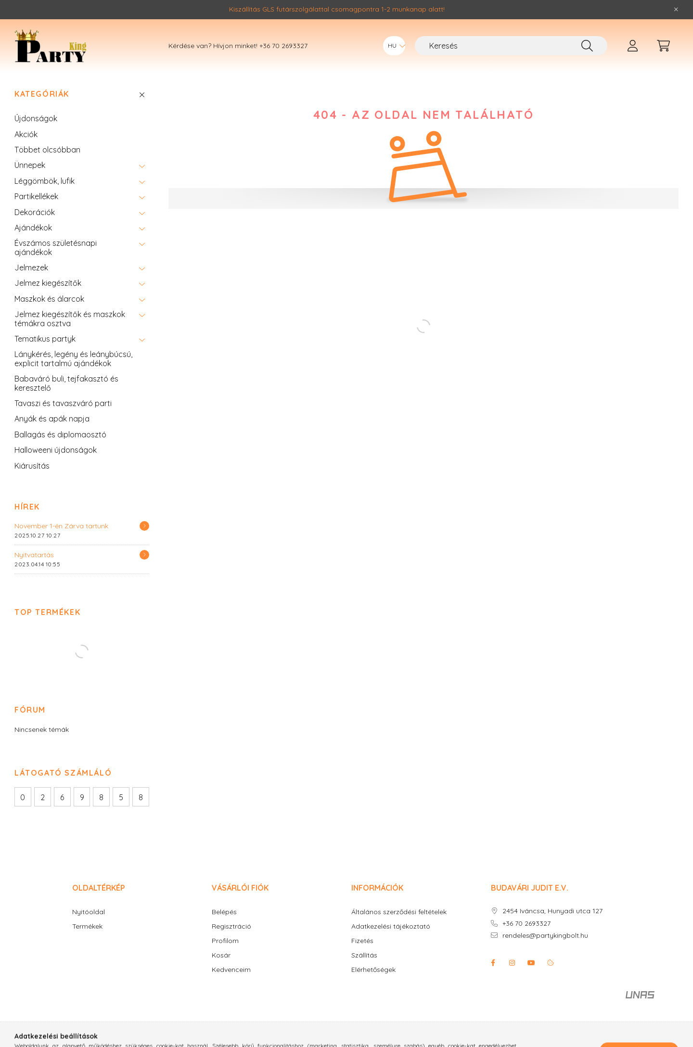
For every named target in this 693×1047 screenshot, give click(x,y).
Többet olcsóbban (47, 149)
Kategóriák (41, 94)
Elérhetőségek (373, 970)
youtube (531, 962)
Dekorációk (34, 212)
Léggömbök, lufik (44, 181)
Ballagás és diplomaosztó (60, 434)
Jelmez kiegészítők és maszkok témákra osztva (69, 318)
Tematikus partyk (45, 339)
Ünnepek (29, 165)
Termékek (87, 926)
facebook (492, 962)
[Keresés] (511, 45)
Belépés (224, 912)
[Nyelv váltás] (394, 45)
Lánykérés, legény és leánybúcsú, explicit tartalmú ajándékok (73, 358)
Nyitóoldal (88, 912)
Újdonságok (35, 118)
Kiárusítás (32, 466)
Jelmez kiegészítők (47, 283)
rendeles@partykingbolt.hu (545, 936)
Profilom (225, 941)
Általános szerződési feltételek (399, 912)
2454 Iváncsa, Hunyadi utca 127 (552, 911)
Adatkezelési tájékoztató (390, 926)
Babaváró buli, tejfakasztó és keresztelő (66, 383)
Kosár (221, 955)
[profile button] (632, 45)
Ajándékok (33, 227)
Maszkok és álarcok (49, 299)
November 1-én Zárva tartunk (61, 526)
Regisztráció (231, 926)
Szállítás (364, 955)
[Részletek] (144, 526)
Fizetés (362, 941)
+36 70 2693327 (283, 46)
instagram (512, 962)
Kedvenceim (231, 970)
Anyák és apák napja (52, 418)
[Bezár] (676, 9)
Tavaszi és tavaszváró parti (63, 403)
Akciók (26, 134)
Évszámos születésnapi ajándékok (55, 247)
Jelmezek (31, 267)
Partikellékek (36, 196)
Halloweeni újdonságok (55, 450)
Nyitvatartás (34, 554)
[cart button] (663, 45)
